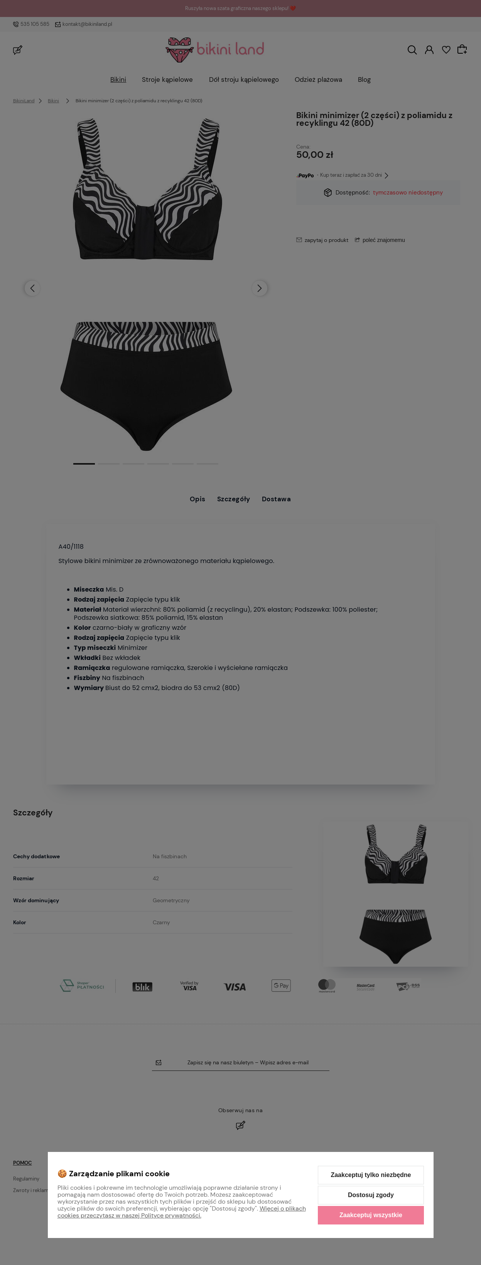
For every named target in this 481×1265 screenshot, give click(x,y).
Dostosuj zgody (371, 1195)
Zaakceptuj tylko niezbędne (371, 1175)
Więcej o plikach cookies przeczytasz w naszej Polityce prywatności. (181, 1211)
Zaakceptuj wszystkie (370, 1215)
